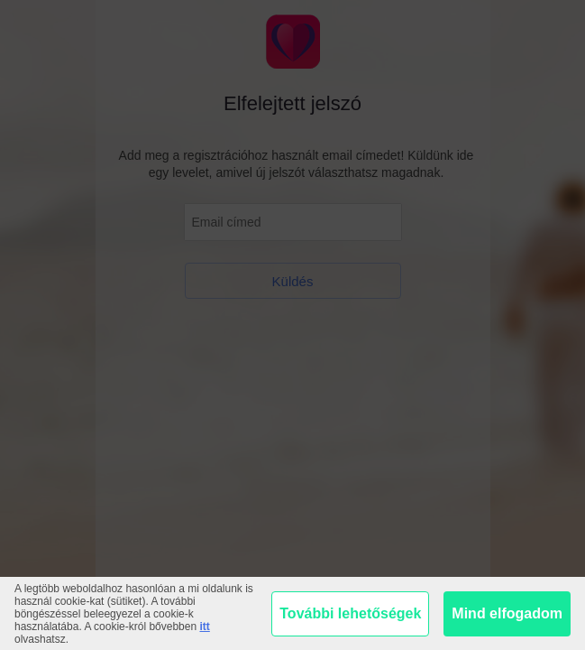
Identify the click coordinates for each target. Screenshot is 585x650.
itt (204, 626)
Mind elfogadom (507, 613)
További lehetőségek (350, 613)
